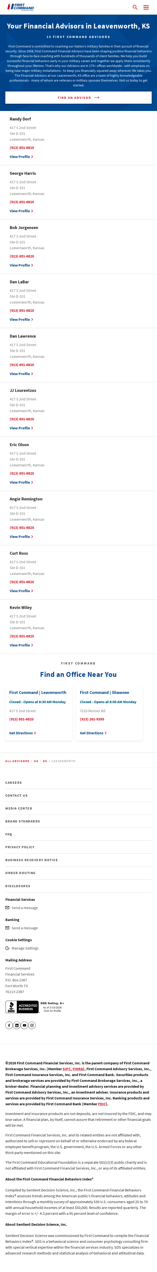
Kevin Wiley (21, 607)
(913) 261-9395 (92, 719)
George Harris (23, 173)
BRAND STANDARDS (22, 821)
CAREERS (13, 782)
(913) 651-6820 (22, 147)
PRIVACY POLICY (19, 847)
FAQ (8, 834)
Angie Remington (26, 499)
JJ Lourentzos (23, 390)
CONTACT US (16, 795)
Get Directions (21, 732)
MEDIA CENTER (18, 808)
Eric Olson (19, 444)
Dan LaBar (19, 282)
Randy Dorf (20, 119)
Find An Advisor (74, 97)
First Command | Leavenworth (37, 692)
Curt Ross (19, 553)
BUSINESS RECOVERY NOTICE (31, 860)
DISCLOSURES (18, 886)
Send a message (25, 907)
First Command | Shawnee (104, 692)
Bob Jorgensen (24, 227)
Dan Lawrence (23, 336)
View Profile (20, 156)
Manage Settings (25, 948)
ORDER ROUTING (20, 873)
